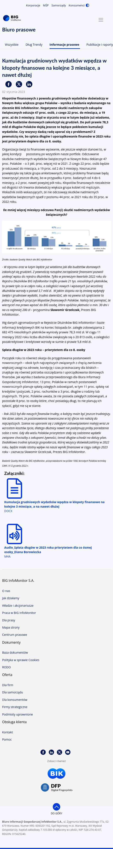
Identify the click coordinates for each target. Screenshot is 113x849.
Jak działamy (10, 598)
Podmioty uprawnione (17, 714)
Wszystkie (12, 45)
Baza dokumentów (15, 652)
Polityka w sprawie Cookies (20, 660)
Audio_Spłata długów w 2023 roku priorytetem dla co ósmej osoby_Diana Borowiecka (48, 549)
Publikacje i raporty (99, 45)
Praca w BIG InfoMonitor (19, 613)
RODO (6, 667)
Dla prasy (8, 620)
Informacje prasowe (64, 45)
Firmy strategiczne (14, 707)
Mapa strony (11, 627)
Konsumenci (77, 5)
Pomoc (7, 739)
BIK (57, 773)
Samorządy (58, 5)
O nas (6, 591)
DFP (57, 787)
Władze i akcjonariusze (17, 605)
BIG (12, 18)
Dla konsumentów (14, 700)
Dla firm (7, 685)
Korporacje (33, 5)
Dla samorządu (12, 692)
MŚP (46, 5)
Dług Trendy (34, 45)
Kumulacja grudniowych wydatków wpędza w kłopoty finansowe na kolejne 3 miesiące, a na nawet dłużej (54, 504)
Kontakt (7, 732)
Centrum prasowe (14, 635)
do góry (56, 813)
